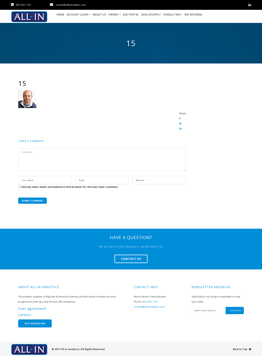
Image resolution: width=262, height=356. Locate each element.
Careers (24, 315)
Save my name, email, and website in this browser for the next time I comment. (69, 186)
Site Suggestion (35, 323)
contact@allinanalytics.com (68, 4)
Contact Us (131, 259)
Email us (131, 246)
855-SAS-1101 (21, 4)
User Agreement (32, 308)
